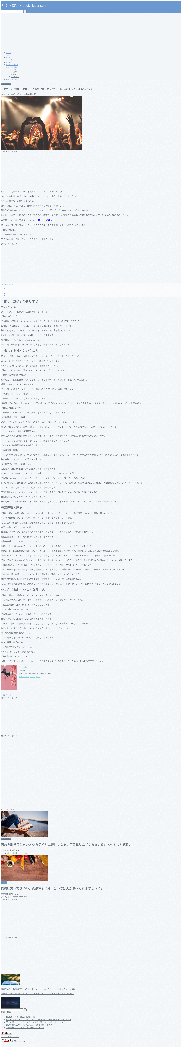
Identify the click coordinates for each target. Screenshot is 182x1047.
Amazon (32, 677)
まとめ (8, 62)
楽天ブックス (24, 677)
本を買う (14, 72)
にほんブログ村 (13, 1041)
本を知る (14, 74)
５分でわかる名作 (12, 65)
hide (11, 284)
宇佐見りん (6, 84)
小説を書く (15, 77)
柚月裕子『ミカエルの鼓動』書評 (21, 1017)
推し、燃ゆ (23, 667)
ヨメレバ (28, 670)
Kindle (38, 677)
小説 (7, 55)
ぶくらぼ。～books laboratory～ (25, 5)
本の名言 (9, 60)
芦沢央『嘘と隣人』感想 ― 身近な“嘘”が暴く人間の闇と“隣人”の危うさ (38, 1020)
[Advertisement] (91, 32)
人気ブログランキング (10, 1037)
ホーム (8, 53)
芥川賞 (8, 695)
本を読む (14, 70)
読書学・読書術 (11, 67)
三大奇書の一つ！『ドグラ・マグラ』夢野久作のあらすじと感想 (35, 1022)
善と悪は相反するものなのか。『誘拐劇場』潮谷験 (29, 1025)
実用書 (8, 58)
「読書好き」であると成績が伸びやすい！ (25, 1027)
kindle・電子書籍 (11, 79)
